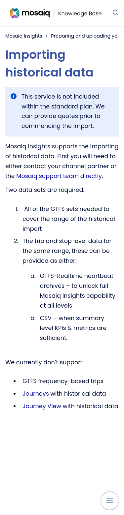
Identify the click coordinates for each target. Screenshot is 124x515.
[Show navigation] (110, 501)
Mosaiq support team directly (59, 176)
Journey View (41, 406)
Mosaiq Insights (23, 36)
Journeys (36, 394)
